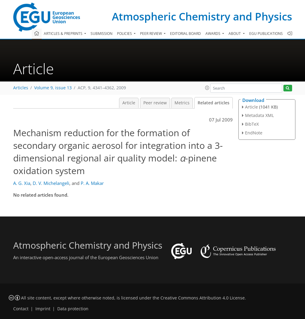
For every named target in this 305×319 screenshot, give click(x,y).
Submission (101, 33)
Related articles (213, 103)
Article (128, 103)
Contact (20, 308)
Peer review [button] (151, 33)
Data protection (72, 308)
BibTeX (252, 124)
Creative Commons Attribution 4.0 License (202, 298)
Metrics (182, 103)
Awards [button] (213, 33)
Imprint (42, 308)
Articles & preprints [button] (63, 33)
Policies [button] (125, 33)
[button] (207, 87)
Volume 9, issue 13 (53, 87)
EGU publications (266, 33)
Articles (20, 87)
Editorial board (185, 33)
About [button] (235, 33)
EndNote (253, 133)
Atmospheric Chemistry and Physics (202, 16)
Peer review (155, 103)
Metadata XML (259, 115)
